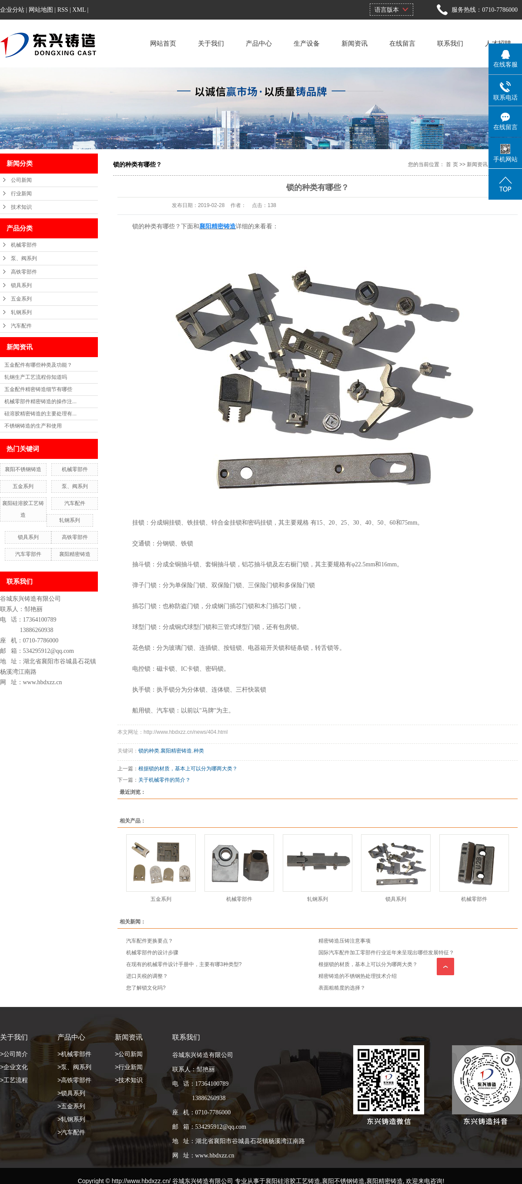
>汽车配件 (71, 1132)
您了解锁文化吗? (146, 988)
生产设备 (307, 43)
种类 (199, 751)
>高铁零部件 (74, 1080)
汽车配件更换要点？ (149, 941)
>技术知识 (129, 1080)
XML (79, 10)
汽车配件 (21, 326)
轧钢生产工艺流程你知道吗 (35, 377)
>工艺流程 (14, 1080)
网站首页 (163, 43)
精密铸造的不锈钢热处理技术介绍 (357, 976)
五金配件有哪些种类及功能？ (38, 365)
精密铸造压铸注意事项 (344, 941)
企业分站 (12, 10)
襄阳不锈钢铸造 (23, 469)
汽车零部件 (28, 554)
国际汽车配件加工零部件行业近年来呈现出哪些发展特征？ (386, 953)
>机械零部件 (74, 1053)
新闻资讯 (354, 43)
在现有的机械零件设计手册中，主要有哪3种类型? (183, 964)
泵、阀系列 (24, 258)
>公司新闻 (129, 1053)
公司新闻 (21, 180)
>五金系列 (71, 1106)
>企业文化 (14, 1067)
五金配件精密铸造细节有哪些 (38, 389)
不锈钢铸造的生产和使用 (33, 426)
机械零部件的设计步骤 (152, 953)
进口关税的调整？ (147, 976)
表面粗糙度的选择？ (341, 988)
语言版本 (387, 9)
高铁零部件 (24, 272)
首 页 (452, 164)
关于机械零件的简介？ (164, 780)
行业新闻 (21, 194)
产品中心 (259, 43)
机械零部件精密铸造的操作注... (40, 401)
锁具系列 (21, 285)
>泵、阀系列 (74, 1067)
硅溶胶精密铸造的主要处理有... (40, 414)
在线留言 (402, 43)
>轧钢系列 (71, 1119)
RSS (62, 10)
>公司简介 (14, 1053)
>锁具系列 (71, 1093)
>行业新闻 (129, 1067)
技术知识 (21, 207)
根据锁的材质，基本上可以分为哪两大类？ (188, 769)
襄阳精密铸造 (74, 554)
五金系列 (21, 299)
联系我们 (450, 43)
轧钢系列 (21, 312)
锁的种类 (148, 751)
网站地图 (41, 10)
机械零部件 (24, 245)
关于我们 (211, 43)
